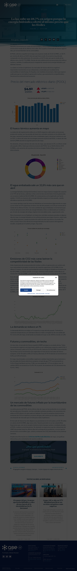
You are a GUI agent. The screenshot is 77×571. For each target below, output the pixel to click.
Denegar (38, 290)
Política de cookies (31, 293)
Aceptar (26, 290)
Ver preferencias (51, 290)
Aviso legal (47, 293)
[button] (56, 277)
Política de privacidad (40, 293)
